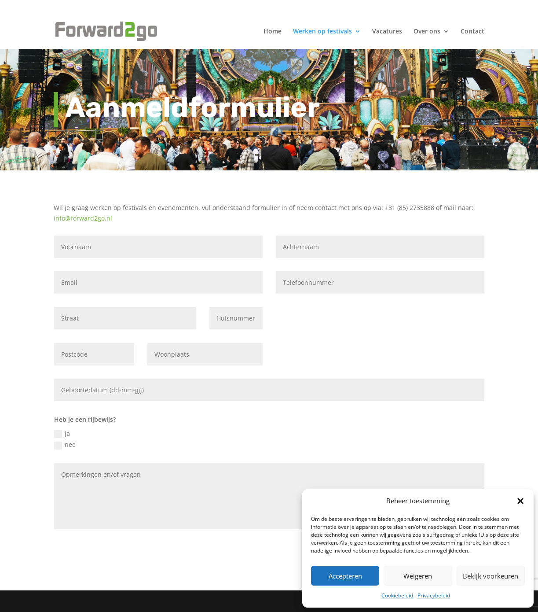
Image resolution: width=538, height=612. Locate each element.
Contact (472, 31)
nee (65, 444)
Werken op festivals (322, 31)
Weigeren (417, 575)
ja (62, 433)
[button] (520, 501)
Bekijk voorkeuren (490, 575)
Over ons (427, 31)
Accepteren (345, 575)
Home (273, 31)
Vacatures (387, 31)
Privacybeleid (433, 595)
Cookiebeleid (397, 595)
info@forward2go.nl (83, 218)
